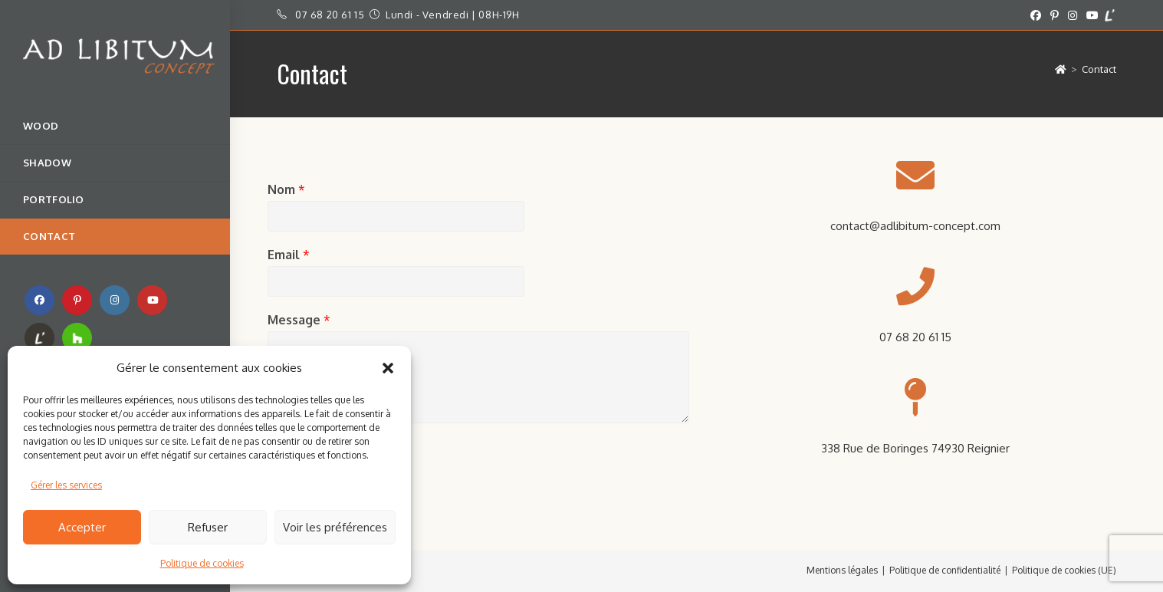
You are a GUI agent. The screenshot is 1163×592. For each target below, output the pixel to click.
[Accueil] (1060, 69)
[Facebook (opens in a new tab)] (1036, 15)
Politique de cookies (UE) (1064, 570)
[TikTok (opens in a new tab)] (77, 338)
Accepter (82, 527)
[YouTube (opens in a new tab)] (1092, 15)
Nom (286, 189)
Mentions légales (842, 570)
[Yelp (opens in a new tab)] (1109, 15)
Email (289, 254)
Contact (1099, 69)
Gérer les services (66, 485)
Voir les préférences (335, 527)
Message (299, 319)
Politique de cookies (202, 563)
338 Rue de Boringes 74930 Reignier (915, 448)
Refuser (208, 527)
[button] (388, 368)
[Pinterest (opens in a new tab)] (1054, 15)
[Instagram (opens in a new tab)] (1072, 15)
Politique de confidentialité (944, 570)
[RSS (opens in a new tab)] (39, 338)
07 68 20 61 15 (329, 14)
